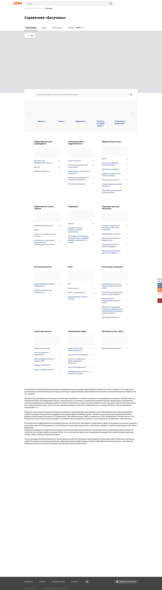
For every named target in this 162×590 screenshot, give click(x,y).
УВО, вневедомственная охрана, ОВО (47, 310)
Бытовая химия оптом (115, 267)
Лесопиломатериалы (81, 134)
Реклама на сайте (58, 582)
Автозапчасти (81, 238)
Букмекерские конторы (47, 175)
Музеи (47, 180)
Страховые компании (115, 130)
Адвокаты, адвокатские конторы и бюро (115, 124)
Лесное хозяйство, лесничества (47, 303)
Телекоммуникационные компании (115, 135)
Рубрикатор (28, 582)
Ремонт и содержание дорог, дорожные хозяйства (81, 311)
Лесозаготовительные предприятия (47, 241)
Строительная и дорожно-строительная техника (115, 243)
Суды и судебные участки (47, 319)
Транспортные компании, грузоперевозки (115, 141)
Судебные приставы (47, 298)
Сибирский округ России (33, 8)
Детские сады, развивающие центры (47, 111)
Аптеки (81, 173)
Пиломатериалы (81, 110)
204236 (159, 286)
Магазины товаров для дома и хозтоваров (115, 202)
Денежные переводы (115, 119)
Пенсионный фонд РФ (81, 317)
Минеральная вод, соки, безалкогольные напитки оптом (115, 236)
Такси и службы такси (81, 242)
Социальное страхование (81, 304)
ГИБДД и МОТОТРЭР (47, 315)
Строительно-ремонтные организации (81, 116)
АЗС (81, 234)
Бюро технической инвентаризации (81, 299)
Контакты (74, 582)
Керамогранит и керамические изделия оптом (115, 250)
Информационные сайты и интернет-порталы (81, 322)
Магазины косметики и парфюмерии (115, 189)
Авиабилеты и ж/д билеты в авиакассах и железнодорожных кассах (47, 192)
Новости (42, 582)
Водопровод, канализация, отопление (81, 122)
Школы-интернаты (47, 121)
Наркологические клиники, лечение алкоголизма (81, 180)
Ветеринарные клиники (115, 298)
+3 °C (77, 27)
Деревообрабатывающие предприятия (47, 235)
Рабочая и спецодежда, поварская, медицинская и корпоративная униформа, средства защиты (115, 260)
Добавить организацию (127, 581)
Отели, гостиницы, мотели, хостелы (47, 185)
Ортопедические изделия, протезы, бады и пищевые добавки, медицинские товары (81, 189)
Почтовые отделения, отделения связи (115, 114)
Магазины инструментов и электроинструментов (81, 128)
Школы (47, 117)
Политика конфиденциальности (54, 588)
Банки (115, 108)
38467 (159, 291)
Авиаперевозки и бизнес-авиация (81, 247)
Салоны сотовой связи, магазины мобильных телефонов (115, 177)
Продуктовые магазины (115, 184)
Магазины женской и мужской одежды (115, 195)
